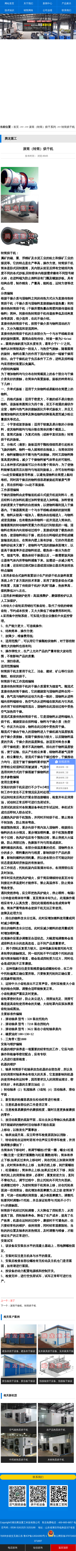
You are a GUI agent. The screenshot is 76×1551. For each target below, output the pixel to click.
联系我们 (66, 10)
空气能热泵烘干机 (18, 1429)
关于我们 (28, 3)
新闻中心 (47, 3)
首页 (16, 126)
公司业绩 (47, 10)
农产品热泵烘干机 (55, 1429)
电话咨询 (12, 1547)
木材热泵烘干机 (56, 1459)
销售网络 (28, 10)
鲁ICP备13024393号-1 (35, 1536)
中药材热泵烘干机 (18, 1459)
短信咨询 (38, 1547)
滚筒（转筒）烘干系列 (42, 126)
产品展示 (66, 3)
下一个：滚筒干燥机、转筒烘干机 (18, 1305)
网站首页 (9, 3)
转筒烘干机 (68, 126)
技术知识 (9, 10)
